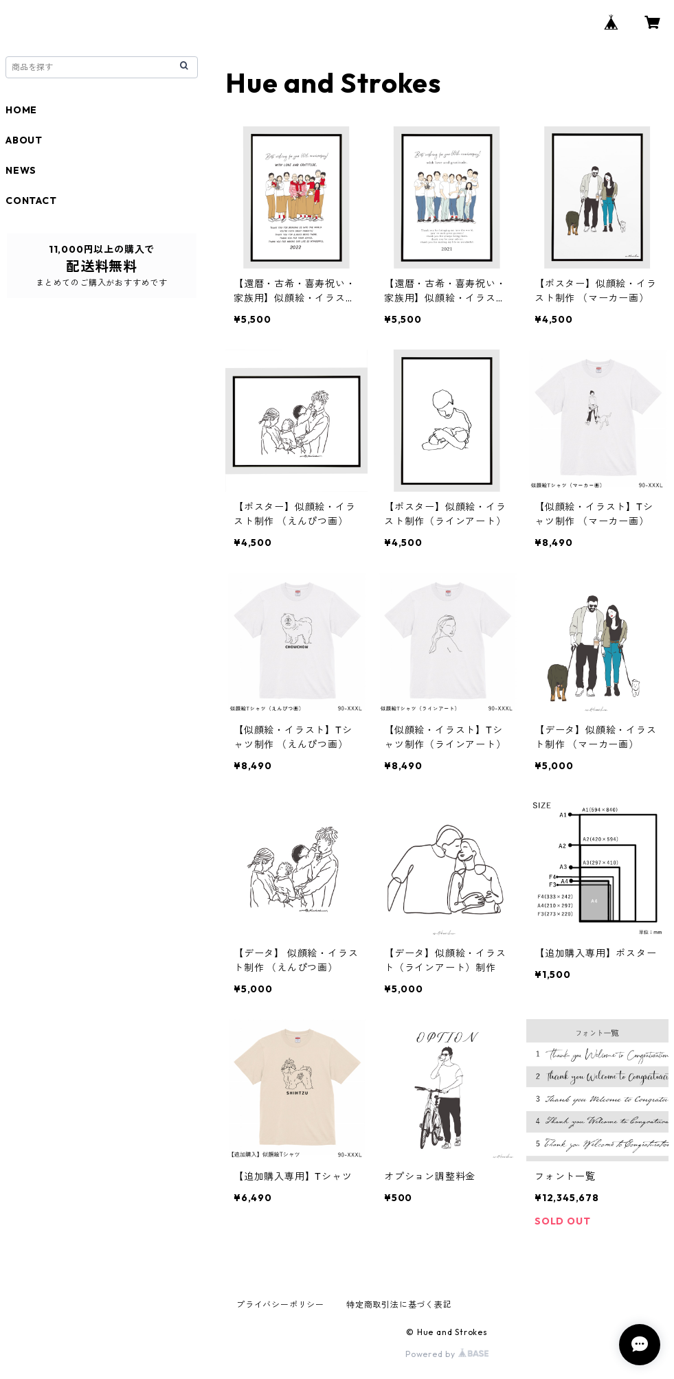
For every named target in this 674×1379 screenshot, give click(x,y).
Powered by (446, 1354)
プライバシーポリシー (280, 1304)
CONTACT (31, 200)
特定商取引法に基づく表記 (399, 1304)
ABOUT (24, 140)
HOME (21, 110)
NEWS (20, 170)
